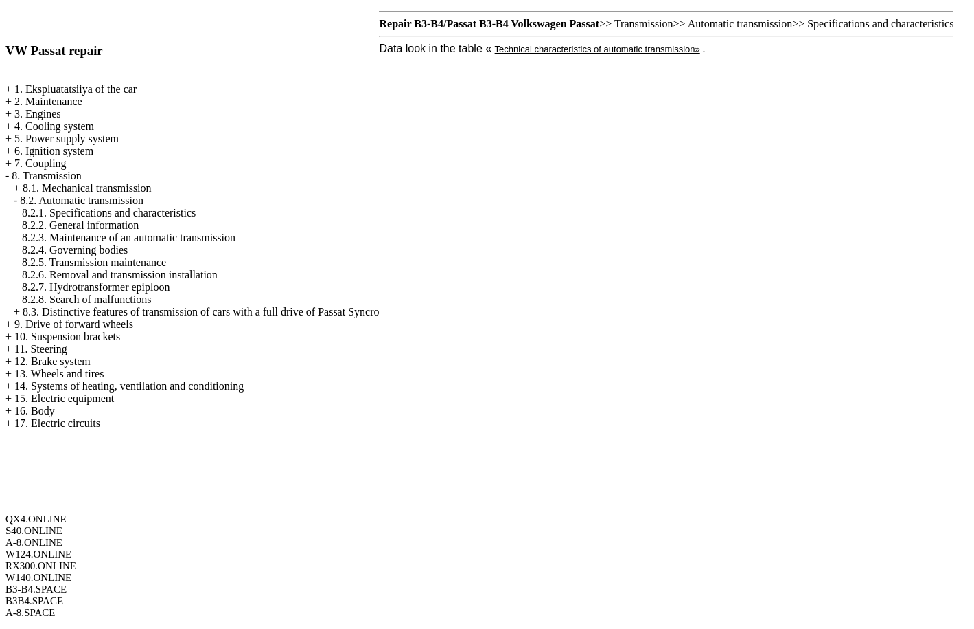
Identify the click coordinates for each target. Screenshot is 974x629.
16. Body (34, 411)
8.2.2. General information (80, 225)
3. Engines (37, 114)
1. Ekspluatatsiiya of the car (75, 89)
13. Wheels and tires (59, 373)
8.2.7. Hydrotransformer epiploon (96, 287)
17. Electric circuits (57, 423)
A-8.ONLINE (33, 542)
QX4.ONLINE (36, 519)
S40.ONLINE (33, 530)
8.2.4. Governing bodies (75, 250)
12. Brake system (52, 361)
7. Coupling (40, 163)
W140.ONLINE (38, 577)
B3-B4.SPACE (36, 589)
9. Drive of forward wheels (73, 324)
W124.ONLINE (38, 554)
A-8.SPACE (30, 612)
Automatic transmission (740, 24)
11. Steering (40, 349)
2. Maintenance (48, 101)
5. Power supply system (66, 138)
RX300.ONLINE (40, 565)
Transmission (643, 24)
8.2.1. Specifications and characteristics (109, 213)
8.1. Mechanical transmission (87, 188)
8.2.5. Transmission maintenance (94, 262)
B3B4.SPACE (34, 600)
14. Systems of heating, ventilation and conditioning (129, 386)
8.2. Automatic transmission (81, 200)
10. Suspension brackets (67, 336)
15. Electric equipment (64, 398)
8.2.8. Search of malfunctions (86, 299)
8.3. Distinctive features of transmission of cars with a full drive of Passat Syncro (201, 312)
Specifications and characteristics (880, 24)
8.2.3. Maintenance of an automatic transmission (128, 237)
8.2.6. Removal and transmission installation (120, 274)
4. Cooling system (54, 126)
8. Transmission (46, 175)
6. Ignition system (53, 151)
